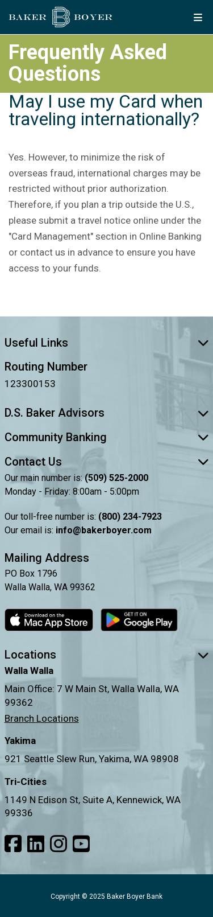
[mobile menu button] (197, 17)
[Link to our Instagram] (58, 844)
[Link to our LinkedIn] (35, 844)
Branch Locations (42, 718)
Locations (107, 654)
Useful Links (107, 342)
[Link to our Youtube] (81, 844)
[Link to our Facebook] (13, 844)
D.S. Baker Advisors (107, 413)
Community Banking (107, 437)
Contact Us (107, 461)
